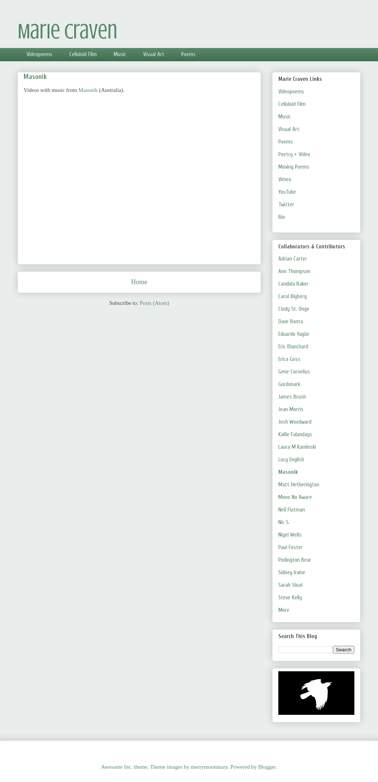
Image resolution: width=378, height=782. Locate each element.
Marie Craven (67, 31)
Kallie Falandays (295, 434)
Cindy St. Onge (293, 309)
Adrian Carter (292, 259)
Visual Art (153, 54)
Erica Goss (289, 359)
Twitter (286, 204)
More (283, 610)
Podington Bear (294, 560)
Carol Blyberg (292, 296)
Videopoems (39, 54)
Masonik (88, 90)
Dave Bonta (290, 321)
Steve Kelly (290, 598)
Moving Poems (293, 167)
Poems (188, 54)
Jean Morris (290, 409)
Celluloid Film (83, 54)
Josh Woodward (295, 422)
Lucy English (291, 460)
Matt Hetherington (298, 485)
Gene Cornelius (294, 372)
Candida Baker (293, 284)
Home (139, 282)
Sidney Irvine (291, 572)
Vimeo (284, 179)
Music (120, 54)
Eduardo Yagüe (293, 334)
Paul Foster (290, 547)
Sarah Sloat (290, 585)
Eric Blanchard (293, 347)
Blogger (267, 767)
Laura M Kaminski (297, 447)
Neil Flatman (291, 510)
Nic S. (284, 522)
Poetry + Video (294, 154)
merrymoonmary (209, 767)
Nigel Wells (290, 535)
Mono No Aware (295, 497)
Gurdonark (289, 384)
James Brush (292, 397)
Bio (281, 217)
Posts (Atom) (154, 303)
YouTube (287, 192)
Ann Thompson (294, 271)
